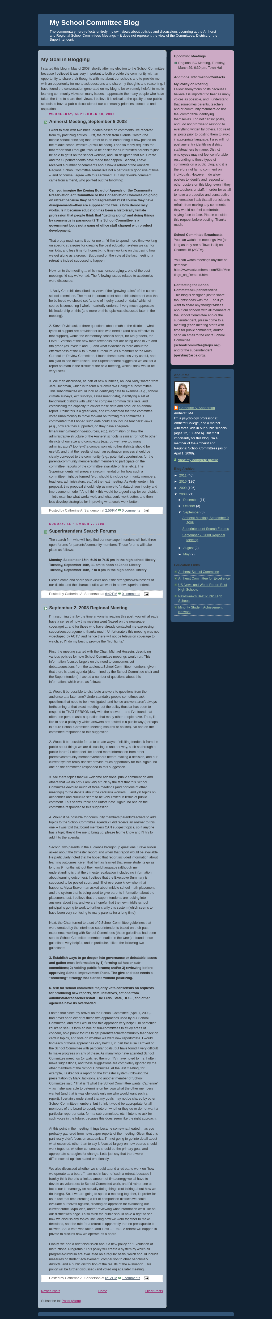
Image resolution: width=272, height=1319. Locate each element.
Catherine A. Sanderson (197, 408)
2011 (183, 475)
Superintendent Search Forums (82, 531)
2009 (183, 488)
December (191, 500)
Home (102, 1291)
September (192, 512)
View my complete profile (198, 460)
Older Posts (154, 1291)
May (186, 554)
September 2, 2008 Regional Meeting (88, 607)
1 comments (131, 1278)
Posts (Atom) (71, 1301)
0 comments (131, 510)
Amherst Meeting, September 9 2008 (88, 121)
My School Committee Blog (94, 23)
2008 (183, 494)
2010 (183, 481)
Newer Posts (50, 1291)
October (189, 506)
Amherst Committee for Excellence (204, 578)
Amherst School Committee (198, 572)
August (189, 548)
